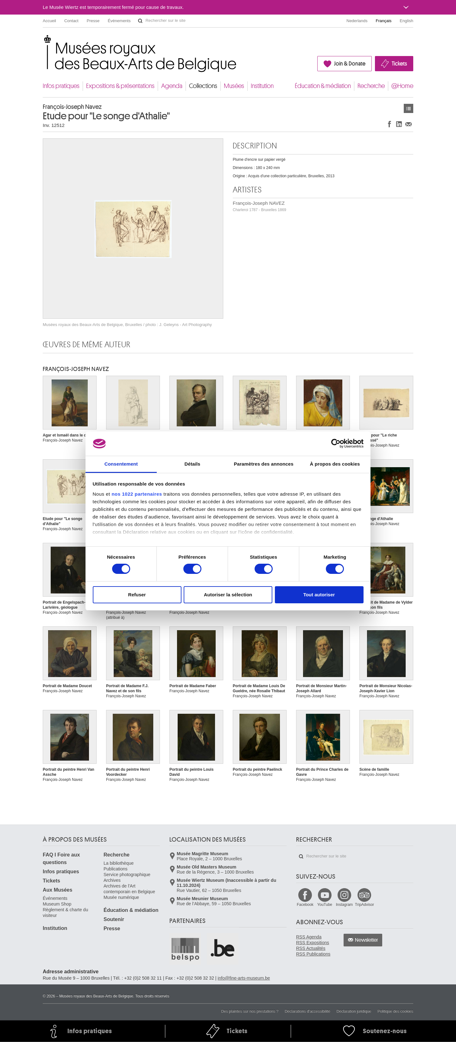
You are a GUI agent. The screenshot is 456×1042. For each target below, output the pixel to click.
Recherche (371, 86)
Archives (112, 880)
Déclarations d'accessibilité (307, 1011)
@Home (402, 86)
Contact (71, 20)
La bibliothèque (119, 863)
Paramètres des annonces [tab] (263, 464)
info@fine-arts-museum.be (244, 978)
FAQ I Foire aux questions (61, 858)
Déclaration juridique (354, 1011)
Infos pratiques (61, 86)
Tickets (399, 63)
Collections (203, 86)
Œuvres (408, 108)
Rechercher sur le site (140, 21)
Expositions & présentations (120, 86)
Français (384, 20)
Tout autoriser (319, 594)
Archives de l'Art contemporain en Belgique (129, 888)
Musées (234, 86)
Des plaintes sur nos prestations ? (249, 1011)
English (406, 20)
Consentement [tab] (121, 464)
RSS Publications (313, 954)
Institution (262, 86)
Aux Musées (57, 890)
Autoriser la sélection (228, 594)
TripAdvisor (364, 904)
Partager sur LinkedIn (399, 124)
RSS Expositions (312, 942)
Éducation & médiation (323, 86)
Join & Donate (349, 63)
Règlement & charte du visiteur (65, 912)
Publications (116, 868)
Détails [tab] (192, 464)
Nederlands (357, 20)
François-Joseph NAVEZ (259, 206)
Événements (119, 20)
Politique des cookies (395, 1011)
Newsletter (366, 940)
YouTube (324, 904)
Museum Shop (57, 904)
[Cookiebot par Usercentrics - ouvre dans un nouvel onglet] (336, 443)
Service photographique (127, 874)
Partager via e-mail (408, 124)
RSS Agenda (308, 936)
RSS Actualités (311, 948)
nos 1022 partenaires (136, 494)
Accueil (49, 20)
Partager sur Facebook (389, 124)
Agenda (171, 86)
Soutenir (114, 919)
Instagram (344, 904)
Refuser (137, 594)
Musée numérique (121, 897)
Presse (93, 20)
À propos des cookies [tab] (335, 464)
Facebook (305, 904)
